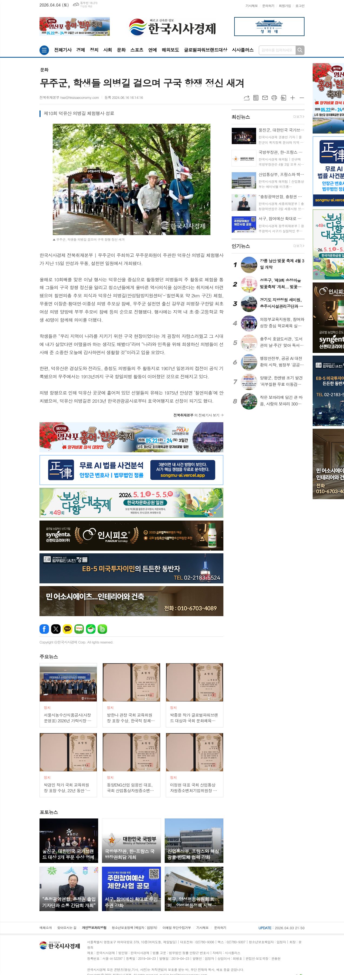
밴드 (102, 629)
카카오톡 (67, 629)
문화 (121, 50)
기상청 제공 (86, 6)
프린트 (274, 97)
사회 (107, 50)
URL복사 (246, 97)
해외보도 (170, 50)
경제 (80, 50)
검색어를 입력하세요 (277, 50)
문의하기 (268, 5)
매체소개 (45, 927)
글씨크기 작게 (302, 97)
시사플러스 (242, 50)
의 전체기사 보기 (196, 415)
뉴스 (48, 656)
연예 (152, 50)
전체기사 (62, 50)
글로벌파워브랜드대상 (205, 50)
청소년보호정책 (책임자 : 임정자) (134, 927)
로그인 (300, 5)
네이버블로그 (79, 629)
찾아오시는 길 (67, 927)
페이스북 (44, 629)
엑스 (56, 629)
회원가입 (285, 5)
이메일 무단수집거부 (177, 927)
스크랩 (283, 97)
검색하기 (300, 50)
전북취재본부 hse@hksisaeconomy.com (69, 97)
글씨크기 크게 (292, 97)
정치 (94, 50)
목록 (256, 97)
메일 (265, 97)
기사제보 (252, 5)
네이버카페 (90, 629)
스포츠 (136, 50)
